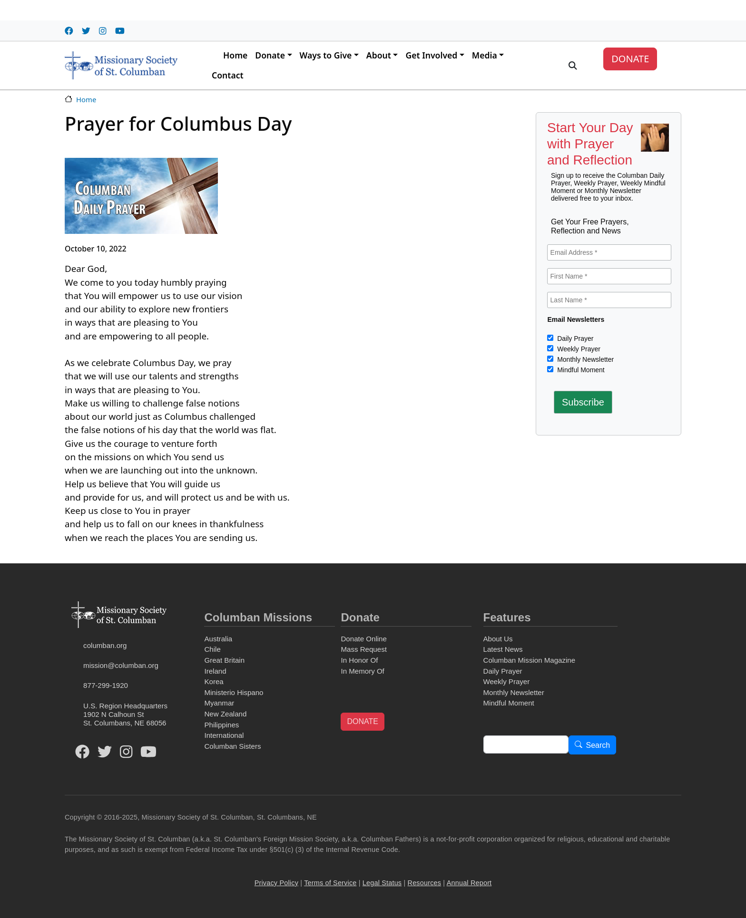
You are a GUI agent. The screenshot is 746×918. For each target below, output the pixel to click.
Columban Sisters (232, 746)
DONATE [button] (362, 721)
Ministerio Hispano (233, 692)
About (378, 55)
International (224, 735)
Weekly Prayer (577, 349)
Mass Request (363, 649)
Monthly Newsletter (584, 359)
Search (598, 745)
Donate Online (363, 639)
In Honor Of (359, 660)
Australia (218, 639)
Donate (270, 55)
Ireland (215, 671)
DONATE (630, 58)
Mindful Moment (579, 370)
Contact (228, 75)
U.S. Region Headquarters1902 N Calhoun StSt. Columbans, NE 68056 (125, 714)
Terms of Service (330, 883)
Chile (212, 649)
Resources (425, 883)
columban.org (105, 645)
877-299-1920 (105, 685)
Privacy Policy (276, 883)
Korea (213, 681)
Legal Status (382, 883)
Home (235, 55)
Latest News (503, 649)
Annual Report (469, 883)
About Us (498, 639)
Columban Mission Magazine (529, 660)
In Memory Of (362, 671)
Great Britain (224, 660)
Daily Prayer (574, 338)
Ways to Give (326, 55)
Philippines (221, 725)
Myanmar (219, 703)
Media (484, 55)
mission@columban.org (120, 665)
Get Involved (431, 55)
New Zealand (225, 714)
